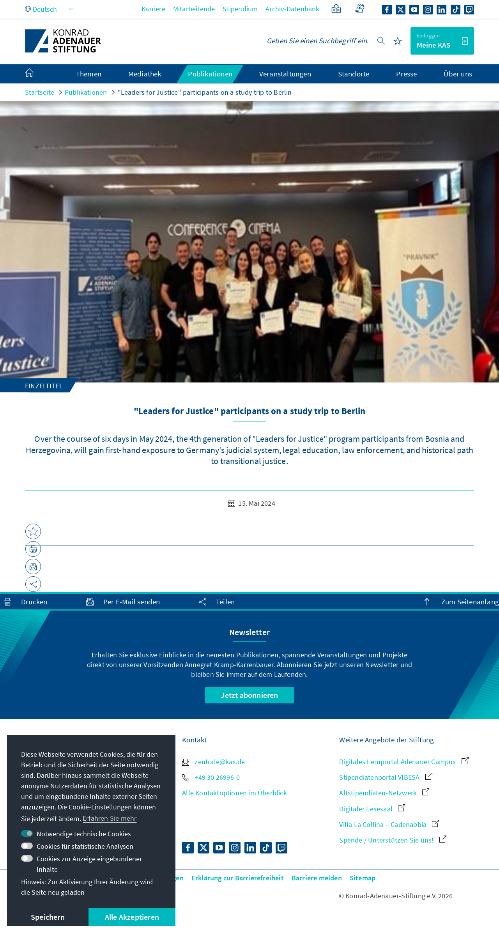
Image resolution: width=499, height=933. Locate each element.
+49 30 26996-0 (211, 777)
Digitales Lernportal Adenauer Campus (403, 761)
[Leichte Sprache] (336, 8)
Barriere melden (317, 877)
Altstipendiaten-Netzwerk (384, 792)
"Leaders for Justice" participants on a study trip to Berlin (205, 92)
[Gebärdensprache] (359, 8)
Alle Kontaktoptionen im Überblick (234, 792)
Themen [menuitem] (88, 73)
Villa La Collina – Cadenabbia (389, 824)
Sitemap (362, 877)
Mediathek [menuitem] (144, 73)
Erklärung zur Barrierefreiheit (237, 877)
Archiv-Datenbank (292, 8)
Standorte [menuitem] (354, 73)
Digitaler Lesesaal (372, 808)
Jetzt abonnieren (249, 695)
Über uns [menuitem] (458, 73)
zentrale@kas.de (213, 761)
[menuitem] (37, 74)
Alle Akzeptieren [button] (132, 917)
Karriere (153, 8)
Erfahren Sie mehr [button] (109, 818)
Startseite (39, 92)
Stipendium (240, 8)
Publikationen (86, 92)
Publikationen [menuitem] (210, 73)
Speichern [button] (48, 917)
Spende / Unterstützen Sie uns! (392, 840)
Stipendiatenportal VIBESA (385, 777)
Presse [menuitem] (406, 73)
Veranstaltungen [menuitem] (285, 73)
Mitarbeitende (194, 8)
